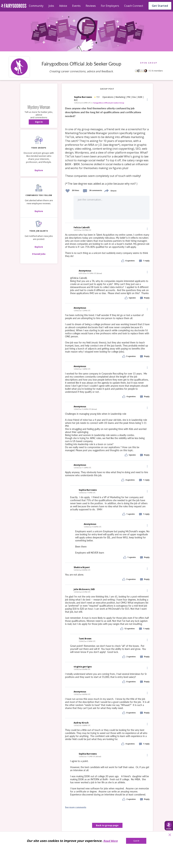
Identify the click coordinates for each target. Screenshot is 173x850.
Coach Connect (133, 6)
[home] (13, 5)
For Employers (110, 6)
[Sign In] (39, 121)
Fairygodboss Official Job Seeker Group (108, 103)
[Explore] (39, 170)
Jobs (51, 6)
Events (76, 6)
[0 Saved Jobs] (39, 253)
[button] (39, 121)
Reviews (91, 6)
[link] (107, 146)
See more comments (75, 807)
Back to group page (107, 825)
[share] (106, 190)
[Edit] (147, 99)
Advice (63, 6)
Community (36, 6)
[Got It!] (136, 841)
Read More (110, 841)
